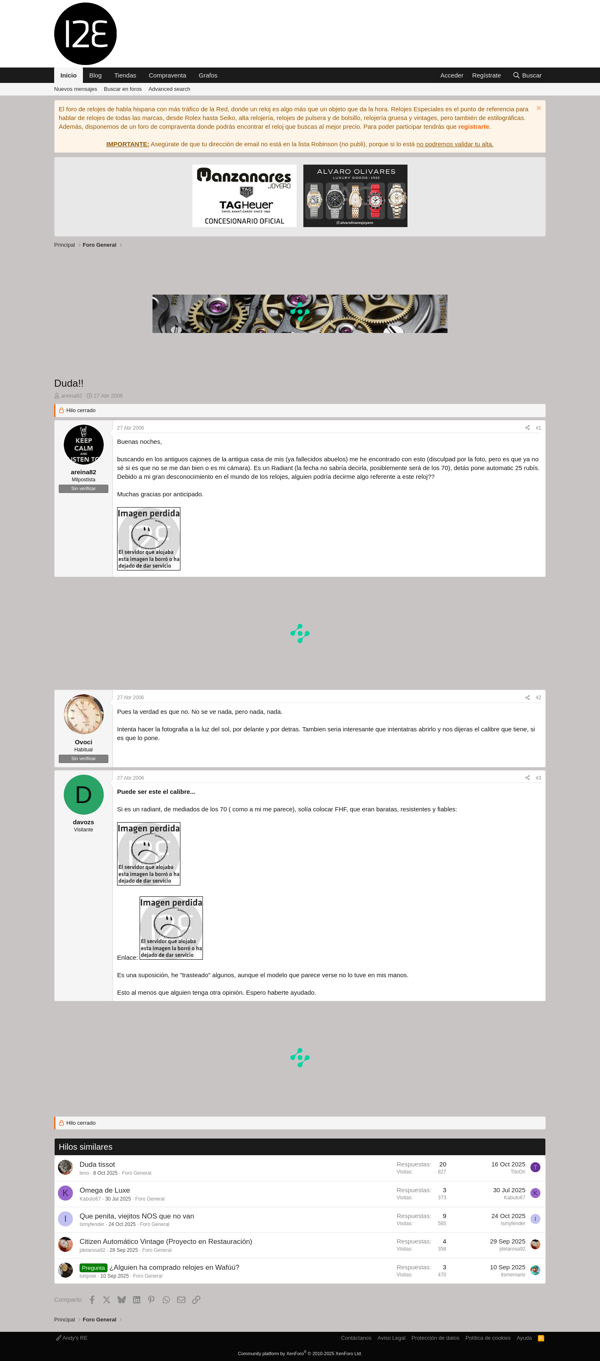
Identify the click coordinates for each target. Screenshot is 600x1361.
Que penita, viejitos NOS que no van (137, 1216)
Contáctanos (356, 1338)
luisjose (88, 1276)
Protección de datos (436, 1338)
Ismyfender (92, 1224)
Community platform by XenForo (300, 1353)
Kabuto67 (90, 1199)
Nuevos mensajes (75, 89)
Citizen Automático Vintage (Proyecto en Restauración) (166, 1242)
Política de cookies (487, 1338)
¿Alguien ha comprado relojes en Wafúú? (174, 1267)
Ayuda (524, 1338)
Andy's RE (72, 1338)
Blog (95, 75)
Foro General (136, 1173)
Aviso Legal (391, 1338)
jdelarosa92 (92, 1250)
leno (84, 1173)
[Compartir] (527, 428)
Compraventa (167, 75)
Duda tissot (97, 1164)
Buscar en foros (123, 89)
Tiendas (125, 75)
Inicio (68, 75)
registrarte (473, 126)
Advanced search (169, 89)
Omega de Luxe (105, 1190)
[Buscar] (527, 75)
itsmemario (513, 1275)
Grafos (208, 75)
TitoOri (517, 1172)
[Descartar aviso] (537, 109)
